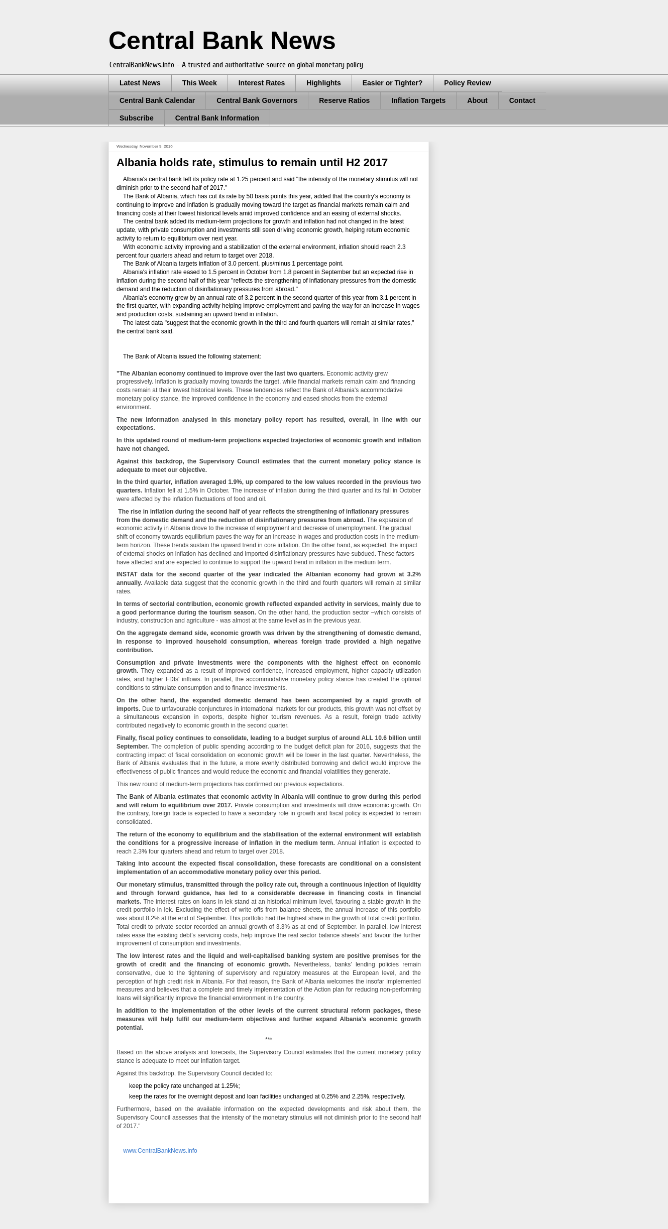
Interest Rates (262, 83)
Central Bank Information (217, 118)
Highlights (323, 83)
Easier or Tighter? (393, 83)
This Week (199, 83)
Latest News (140, 83)
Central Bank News (222, 41)
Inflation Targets (418, 100)
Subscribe (137, 118)
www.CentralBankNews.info (160, 1150)
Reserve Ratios (344, 100)
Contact (522, 100)
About (477, 100)
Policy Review (467, 83)
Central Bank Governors (256, 100)
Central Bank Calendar (157, 100)
